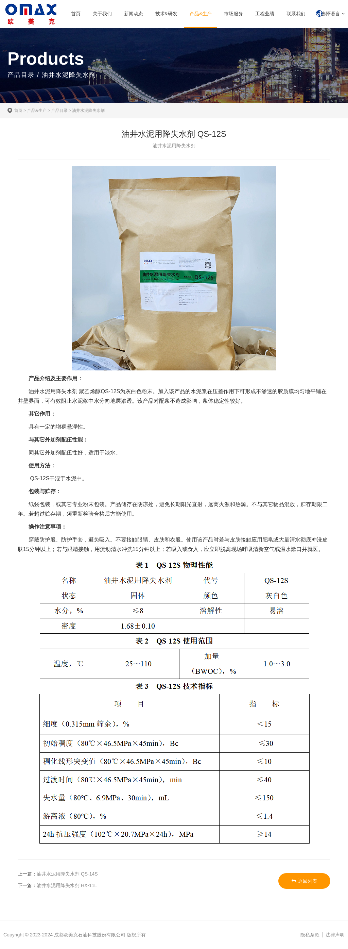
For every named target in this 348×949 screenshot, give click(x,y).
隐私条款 (309, 934)
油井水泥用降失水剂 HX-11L (67, 885)
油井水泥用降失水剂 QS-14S (67, 874)
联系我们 (296, 13)
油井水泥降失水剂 (88, 110)
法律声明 (335, 934)
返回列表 (304, 881)
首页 (76, 13)
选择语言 (330, 13)
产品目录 (59, 110)
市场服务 (233, 13)
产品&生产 (201, 13)
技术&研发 (166, 13)
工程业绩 (264, 13)
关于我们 (102, 13)
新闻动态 (133, 13)
